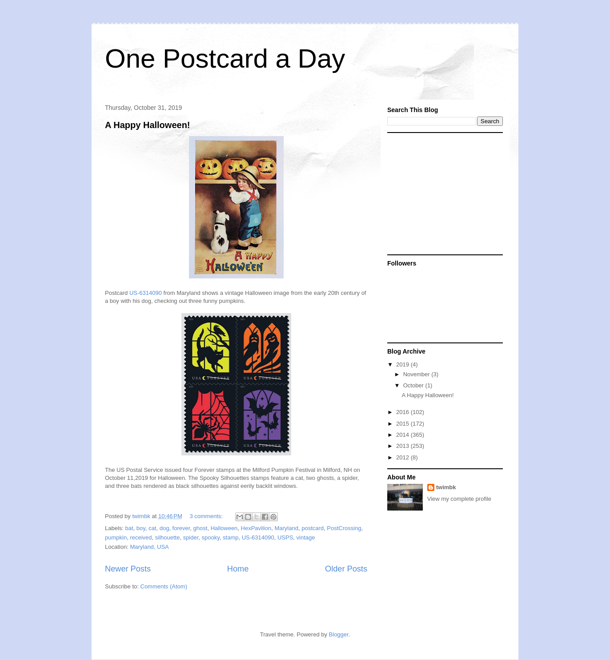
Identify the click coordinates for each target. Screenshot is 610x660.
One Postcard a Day (225, 58)
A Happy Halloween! (147, 125)
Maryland (286, 528)
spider (191, 537)
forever (181, 528)
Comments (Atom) (163, 586)
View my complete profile (459, 498)
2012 (403, 457)
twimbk (446, 487)
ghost (200, 528)
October (414, 385)
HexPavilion (256, 528)
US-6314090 (145, 293)
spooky (211, 537)
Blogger (339, 634)
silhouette (167, 537)
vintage (306, 537)
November (417, 374)
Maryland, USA (149, 546)
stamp (230, 537)
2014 (403, 434)
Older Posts (346, 568)
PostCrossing (344, 528)
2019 (403, 364)
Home (238, 568)
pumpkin (116, 537)
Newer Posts (128, 568)
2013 (403, 446)
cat (152, 528)
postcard (312, 528)
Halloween (224, 528)
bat (129, 528)
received (141, 537)
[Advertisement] (442, 193)
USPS (285, 537)
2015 (403, 423)
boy (140, 528)
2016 (403, 412)
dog (164, 528)
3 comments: (206, 516)
